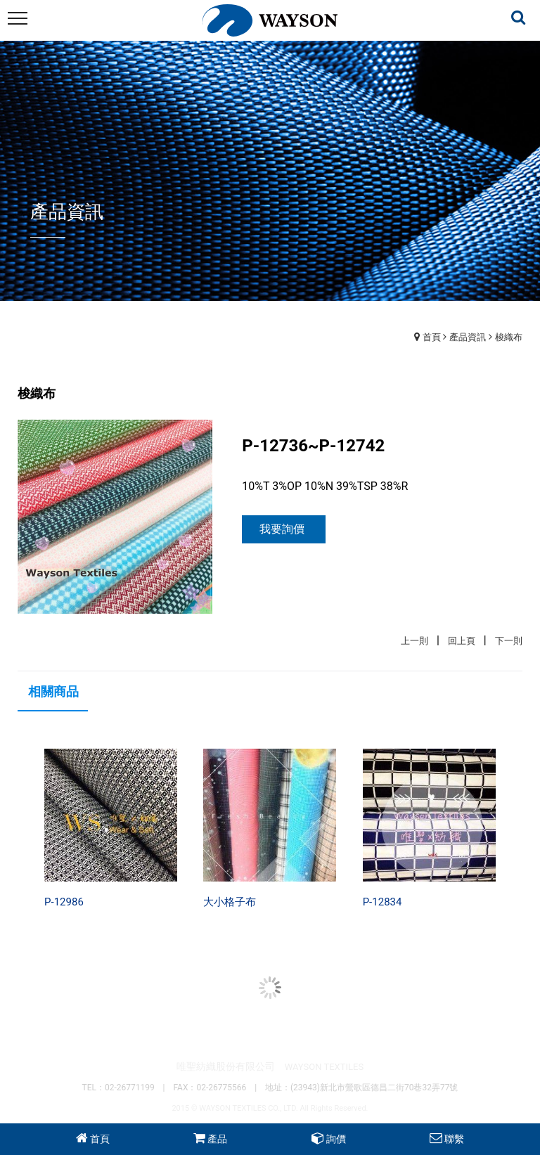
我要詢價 (281, 529)
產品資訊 (467, 337)
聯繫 (454, 1138)
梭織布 (508, 337)
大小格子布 (229, 902)
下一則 (508, 640)
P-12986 (64, 902)
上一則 (414, 640)
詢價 (336, 1138)
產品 (217, 1138)
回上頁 (461, 640)
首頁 (432, 337)
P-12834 (382, 902)
